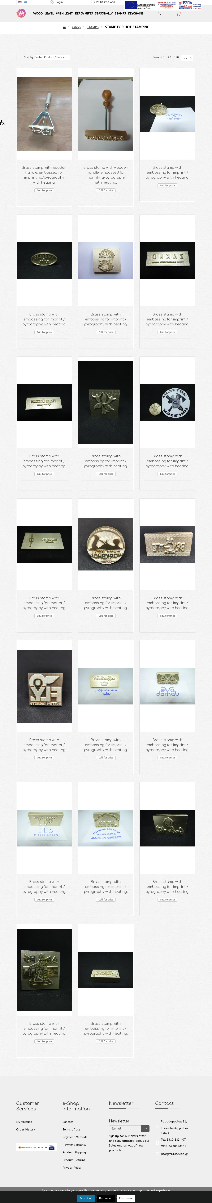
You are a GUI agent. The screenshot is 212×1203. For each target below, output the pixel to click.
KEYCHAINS (135, 13)
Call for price (44, 190)
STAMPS (120, 13)
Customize (126, 1198)
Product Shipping (74, 1152)
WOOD (38, 13)
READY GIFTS (84, 13)
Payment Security (74, 1145)
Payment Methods (75, 1137)
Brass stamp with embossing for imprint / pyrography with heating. (167, 172)
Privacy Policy (72, 1167)
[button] (56, 2)
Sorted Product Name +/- (51, 57)
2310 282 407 (105, 2)
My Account (24, 1122)
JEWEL (49, 13)
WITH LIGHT (64, 13)
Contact (68, 1122)
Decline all (106, 1198)
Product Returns (74, 1160)
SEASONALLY (104, 13)
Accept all (86, 1198)
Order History (25, 1129)
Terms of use (71, 1129)
